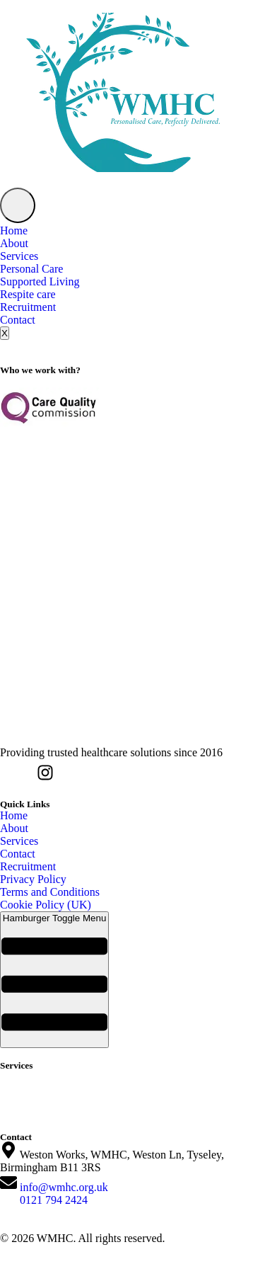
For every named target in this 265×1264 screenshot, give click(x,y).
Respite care (28, 294)
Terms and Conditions (50, 892)
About (14, 243)
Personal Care (31, 269)
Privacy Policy (33, 879)
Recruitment (28, 307)
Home (14, 230)
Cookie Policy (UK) (45, 905)
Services (19, 256)
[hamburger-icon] (17, 205)
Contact (17, 320)
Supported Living (39, 281)
